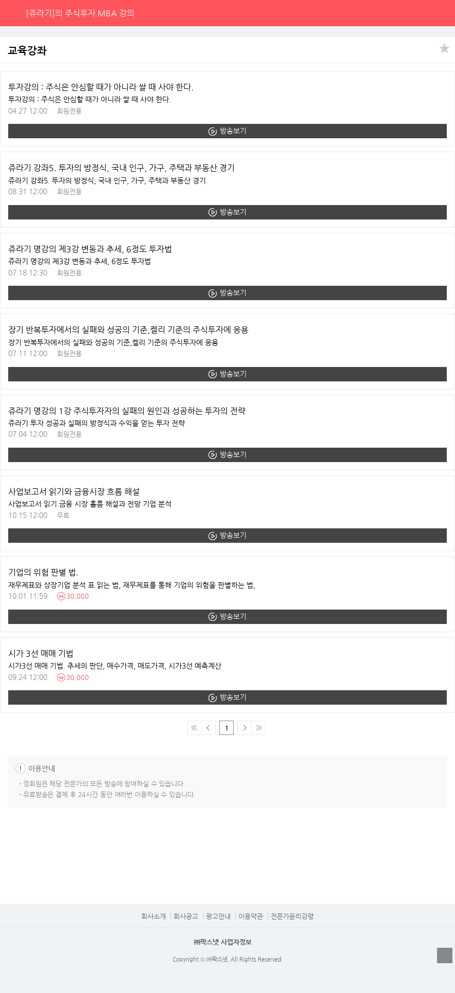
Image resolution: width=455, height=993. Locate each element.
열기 (444, 955)
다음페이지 (244, 728)
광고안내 (218, 916)
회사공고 (186, 916)
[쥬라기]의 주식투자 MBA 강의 (80, 13)
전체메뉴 (441, 13)
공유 (444, 47)
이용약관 (250, 916)
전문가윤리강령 (292, 916)
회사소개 (153, 916)
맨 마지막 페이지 (258, 728)
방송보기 (233, 130)
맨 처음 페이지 (194, 728)
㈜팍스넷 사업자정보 (223, 942)
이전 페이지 (209, 728)
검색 (420, 13)
